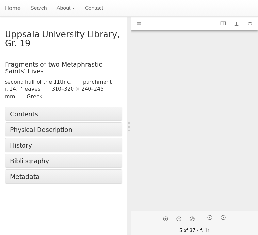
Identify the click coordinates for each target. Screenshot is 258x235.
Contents (24, 113)
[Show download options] (236, 23)
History (21, 145)
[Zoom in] (165, 219)
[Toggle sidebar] (138, 23)
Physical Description (41, 129)
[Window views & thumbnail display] (223, 23)
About (66, 8)
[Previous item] (210, 217)
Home (13, 8)
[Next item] (223, 217)
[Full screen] (250, 23)
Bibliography (29, 160)
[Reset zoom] (192, 219)
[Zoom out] (178, 219)
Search (38, 8)
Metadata (25, 176)
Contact (94, 8)
